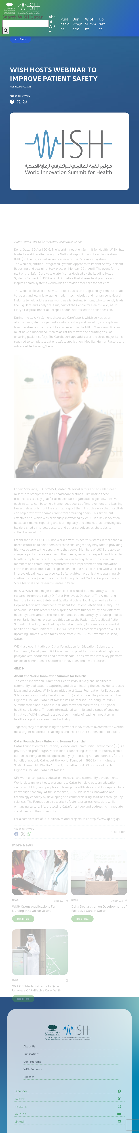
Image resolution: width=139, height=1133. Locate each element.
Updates (102, 24)
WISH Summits (90, 24)
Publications (65, 24)
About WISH (52, 24)
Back (23, 39)
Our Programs (77, 24)
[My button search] (5, 30)
